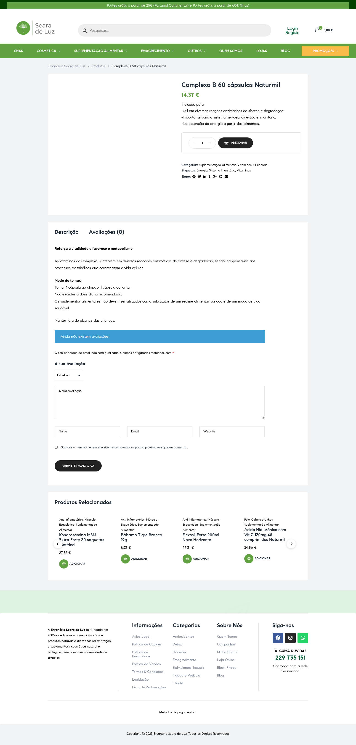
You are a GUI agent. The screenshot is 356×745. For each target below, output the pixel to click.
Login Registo (293, 30)
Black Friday (226, 669)
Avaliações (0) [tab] (106, 232)
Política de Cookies (146, 646)
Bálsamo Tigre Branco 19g (141, 539)
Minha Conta (227, 653)
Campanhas (226, 646)
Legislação (140, 681)
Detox (177, 646)
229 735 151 (290, 659)
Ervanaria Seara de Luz (170, 735)
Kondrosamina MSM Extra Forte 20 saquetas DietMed (81, 541)
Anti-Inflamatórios (71, 521)
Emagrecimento (184, 661)
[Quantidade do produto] (202, 143)
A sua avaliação (70, 365)
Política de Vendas (146, 665)
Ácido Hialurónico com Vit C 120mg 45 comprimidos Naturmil (265, 536)
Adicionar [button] (77, 565)
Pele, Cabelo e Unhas (258, 521)
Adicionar (239, 143)
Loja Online (226, 661)
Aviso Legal (141, 638)
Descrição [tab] (67, 232)
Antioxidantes (183, 638)
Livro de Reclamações (149, 689)
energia (202, 170)
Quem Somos (227, 638)
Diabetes (179, 653)
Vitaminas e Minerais (252, 165)
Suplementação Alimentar (217, 165)
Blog (220, 677)
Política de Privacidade (141, 655)
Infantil (178, 684)
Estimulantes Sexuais (188, 669)
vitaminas (244, 170)
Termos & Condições (147, 673)
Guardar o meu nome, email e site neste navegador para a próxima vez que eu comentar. (124, 449)
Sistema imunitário (222, 170)
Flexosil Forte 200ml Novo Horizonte (201, 539)
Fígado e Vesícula (186, 677)
